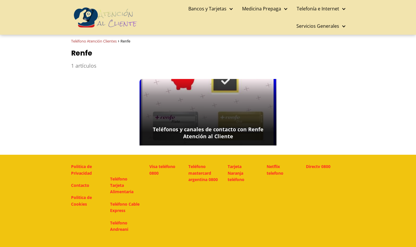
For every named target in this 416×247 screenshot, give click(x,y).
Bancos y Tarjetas (207, 8)
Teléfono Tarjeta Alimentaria (121, 185)
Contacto (80, 185)
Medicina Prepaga (261, 8)
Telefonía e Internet (318, 8)
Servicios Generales (317, 26)
